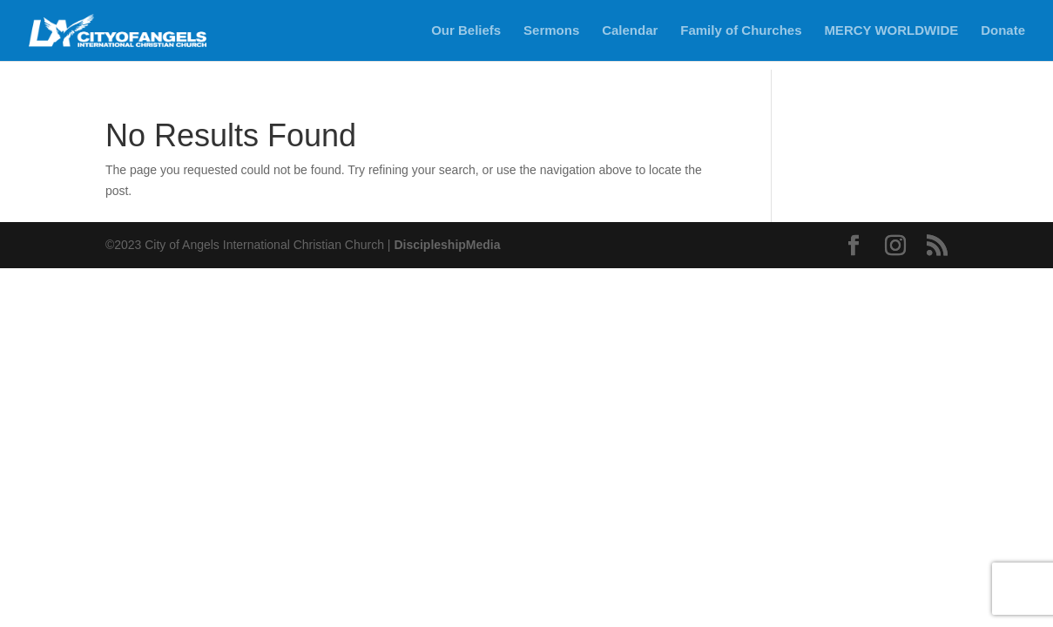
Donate (1003, 30)
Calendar (630, 30)
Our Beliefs (466, 30)
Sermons (551, 30)
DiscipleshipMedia (447, 245)
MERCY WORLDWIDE (891, 30)
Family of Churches (740, 30)
